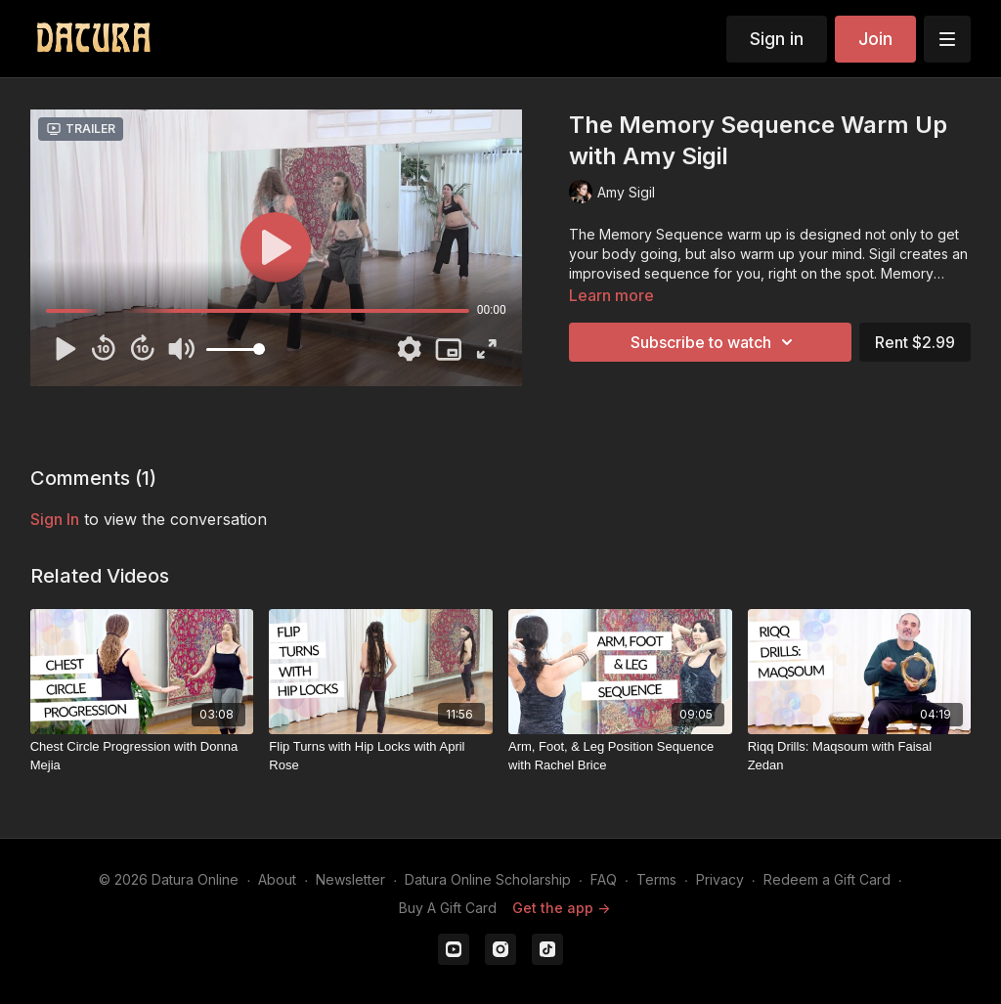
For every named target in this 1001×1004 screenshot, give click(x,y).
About (277, 879)
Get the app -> (561, 907)
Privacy (720, 879)
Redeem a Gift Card (827, 879)
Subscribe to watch (715, 342)
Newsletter (350, 879)
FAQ (603, 879)
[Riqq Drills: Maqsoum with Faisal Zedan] (860, 756)
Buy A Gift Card (448, 907)
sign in (54, 519)
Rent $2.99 (915, 342)
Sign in (777, 38)
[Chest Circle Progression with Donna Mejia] (142, 756)
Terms (656, 879)
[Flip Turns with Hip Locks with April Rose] (381, 756)
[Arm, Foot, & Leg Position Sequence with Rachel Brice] (620, 756)
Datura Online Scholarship (488, 879)
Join (875, 38)
